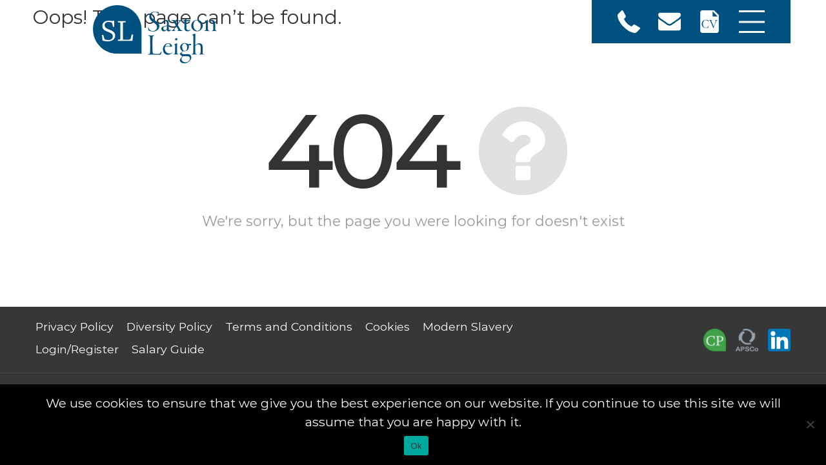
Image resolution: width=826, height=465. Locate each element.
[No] (809, 424)
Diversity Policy (169, 326)
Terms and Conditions (288, 326)
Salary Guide (168, 349)
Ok (415, 446)
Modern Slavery (468, 326)
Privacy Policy (74, 326)
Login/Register (77, 349)
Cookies (387, 326)
